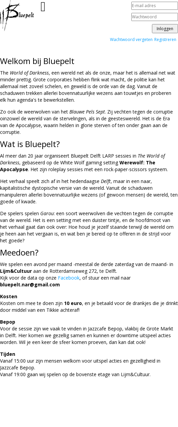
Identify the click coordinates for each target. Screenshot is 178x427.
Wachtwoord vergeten (131, 39)
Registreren (165, 39)
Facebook (69, 277)
